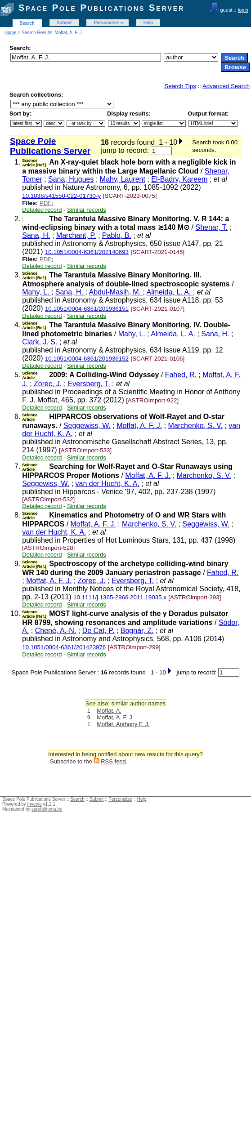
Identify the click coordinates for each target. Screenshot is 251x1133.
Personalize (106, 22)
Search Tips (180, 86)
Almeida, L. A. (170, 292)
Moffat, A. (109, 710)
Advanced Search (226, 86)
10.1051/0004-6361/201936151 (87, 308)
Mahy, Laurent (122, 179)
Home (10, 32)
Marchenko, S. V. (195, 425)
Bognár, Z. (137, 630)
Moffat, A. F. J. (139, 425)
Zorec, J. (48, 384)
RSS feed (113, 761)
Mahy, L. (36, 292)
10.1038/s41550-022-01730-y (61, 195)
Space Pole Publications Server (101, 8)
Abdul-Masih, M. (116, 292)
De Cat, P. (98, 630)
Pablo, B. (116, 235)
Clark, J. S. (40, 342)
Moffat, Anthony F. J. (123, 724)
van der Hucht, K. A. (107, 483)
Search (27, 23)
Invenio (34, 804)
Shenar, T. (211, 227)
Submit (64, 22)
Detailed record (42, 209)
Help (148, 22)
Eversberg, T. (89, 384)
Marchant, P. (76, 235)
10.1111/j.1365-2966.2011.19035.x (119, 597)
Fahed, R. (181, 375)
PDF (46, 203)
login (243, 10)
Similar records (86, 209)
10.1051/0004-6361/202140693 (87, 252)
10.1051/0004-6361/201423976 (64, 647)
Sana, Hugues (71, 179)
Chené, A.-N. (55, 630)
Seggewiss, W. (87, 425)
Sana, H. (36, 235)
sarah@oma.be (47, 809)
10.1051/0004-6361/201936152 (87, 358)
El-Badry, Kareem (179, 179)
